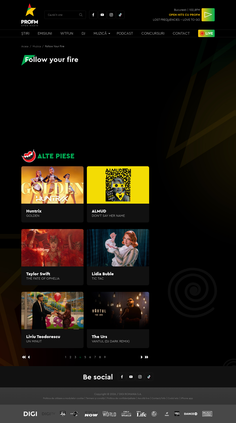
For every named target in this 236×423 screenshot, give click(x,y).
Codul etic (173, 398)
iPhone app (187, 398)
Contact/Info (159, 398)
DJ (83, 33)
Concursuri (152, 33)
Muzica (37, 46)
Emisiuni (45, 33)
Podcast (125, 33)
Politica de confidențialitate (121, 398)
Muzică (100, 33)
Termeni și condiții (95, 398)
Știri (25, 33)
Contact (181, 33)
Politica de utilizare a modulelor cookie (63, 398)
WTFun (66, 33)
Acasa (25, 46)
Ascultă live (143, 398)
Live (209, 33)
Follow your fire (54, 46)
